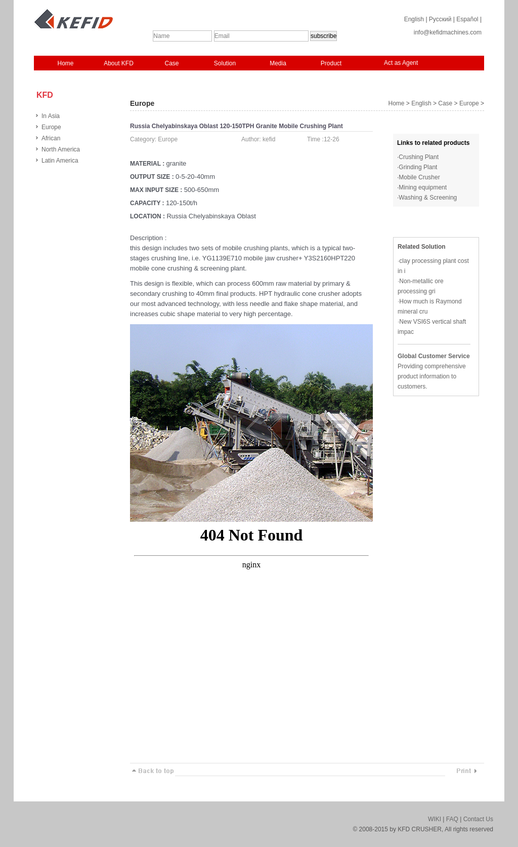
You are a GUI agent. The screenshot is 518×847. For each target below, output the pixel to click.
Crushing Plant (419, 157)
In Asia (50, 116)
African (50, 138)
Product (331, 63)
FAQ (452, 819)
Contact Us (478, 819)
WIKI (434, 819)
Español (467, 19)
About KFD (119, 63)
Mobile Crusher (419, 177)
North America (60, 149)
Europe (51, 127)
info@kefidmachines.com (448, 32)
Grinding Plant (418, 167)
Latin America (59, 160)
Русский (440, 19)
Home (65, 63)
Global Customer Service (434, 356)
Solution (225, 63)
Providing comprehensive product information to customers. (432, 376)
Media (278, 63)
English (414, 19)
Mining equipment (423, 187)
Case (171, 63)
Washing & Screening (428, 197)
